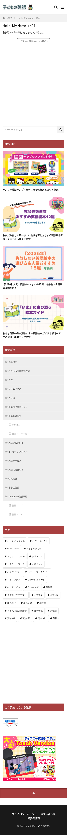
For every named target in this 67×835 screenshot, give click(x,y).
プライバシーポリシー (24, 814)
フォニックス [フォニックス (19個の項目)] (13, 579)
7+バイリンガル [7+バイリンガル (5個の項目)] (40, 540)
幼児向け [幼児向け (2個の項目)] (11, 603)
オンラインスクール (18, 451)
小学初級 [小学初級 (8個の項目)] (54, 595)
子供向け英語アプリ (18, 406)
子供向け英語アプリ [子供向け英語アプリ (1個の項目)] (17, 595)
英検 (10, 379)
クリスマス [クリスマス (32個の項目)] (37, 556)
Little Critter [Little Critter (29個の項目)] (13, 548)
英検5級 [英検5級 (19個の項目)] (41, 618)
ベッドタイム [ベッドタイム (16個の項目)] (13, 587)
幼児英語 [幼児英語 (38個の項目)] (27, 603)
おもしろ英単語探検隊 (19, 370)
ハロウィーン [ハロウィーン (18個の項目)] (13, 571)
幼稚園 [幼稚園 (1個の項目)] (42, 603)
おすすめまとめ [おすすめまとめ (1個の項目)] (33, 548)
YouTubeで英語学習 (17, 496)
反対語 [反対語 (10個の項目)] (49, 587)
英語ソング (17, 505)
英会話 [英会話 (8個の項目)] (53, 610)
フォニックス (14, 388)
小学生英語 (13, 487)
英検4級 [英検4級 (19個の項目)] (26, 618)
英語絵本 (12, 361)
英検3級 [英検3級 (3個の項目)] (11, 618)
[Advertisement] (33, 85)
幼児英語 (12, 478)
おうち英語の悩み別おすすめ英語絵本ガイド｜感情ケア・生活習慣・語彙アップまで (33, 335)
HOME (9, 18)
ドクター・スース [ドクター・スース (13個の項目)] (15, 564)
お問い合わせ (47, 814)
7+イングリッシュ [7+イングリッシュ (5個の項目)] (16, 540)
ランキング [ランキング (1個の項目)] (33, 587)
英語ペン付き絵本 (20, 433)
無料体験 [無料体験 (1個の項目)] (38, 610)
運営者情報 (33, 818)
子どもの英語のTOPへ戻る (33, 41)
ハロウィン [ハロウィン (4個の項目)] (37, 564)
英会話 (11, 397)
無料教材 (16, 424)
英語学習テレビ (15, 442)
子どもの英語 (42, 826)
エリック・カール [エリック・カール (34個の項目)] (15, 556)
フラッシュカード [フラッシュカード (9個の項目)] (36, 579)
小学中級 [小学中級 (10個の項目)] (38, 595)
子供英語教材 (14, 415)
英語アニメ (17, 514)
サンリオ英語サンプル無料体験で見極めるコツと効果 (30, 189)
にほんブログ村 (10, 725)
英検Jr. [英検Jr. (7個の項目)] (56, 618)
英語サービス (14, 460)
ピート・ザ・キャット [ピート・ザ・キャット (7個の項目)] (38, 571)
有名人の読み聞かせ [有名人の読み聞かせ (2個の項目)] (17, 610)
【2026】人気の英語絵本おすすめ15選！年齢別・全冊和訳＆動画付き (32, 286)
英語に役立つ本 (15, 469)
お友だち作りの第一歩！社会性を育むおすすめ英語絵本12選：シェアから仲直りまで (33, 237)
